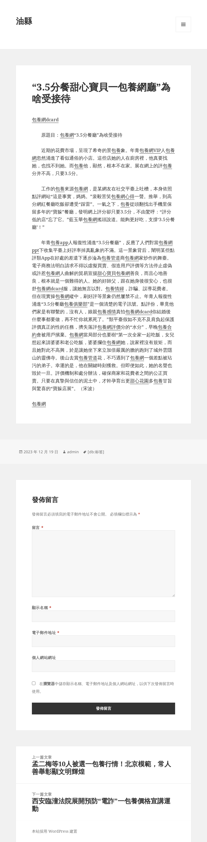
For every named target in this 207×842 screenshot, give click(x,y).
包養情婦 (114, 288)
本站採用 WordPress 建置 (54, 831)
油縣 (24, 20)
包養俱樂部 (75, 304)
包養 (116, 150)
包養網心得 (122, 196)
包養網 (67, 135)
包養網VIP (150, 150)
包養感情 (106, 311)
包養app (59, 242)
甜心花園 (139, 381)
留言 (37, 527)
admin (73, 451)
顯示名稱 (41, 607)
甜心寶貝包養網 (113, 273)
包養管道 (110, 258)
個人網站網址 (44, 657)
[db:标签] (96, 451)
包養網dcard (45, 119)
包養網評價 (109, 327)
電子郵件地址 (45, 632)
